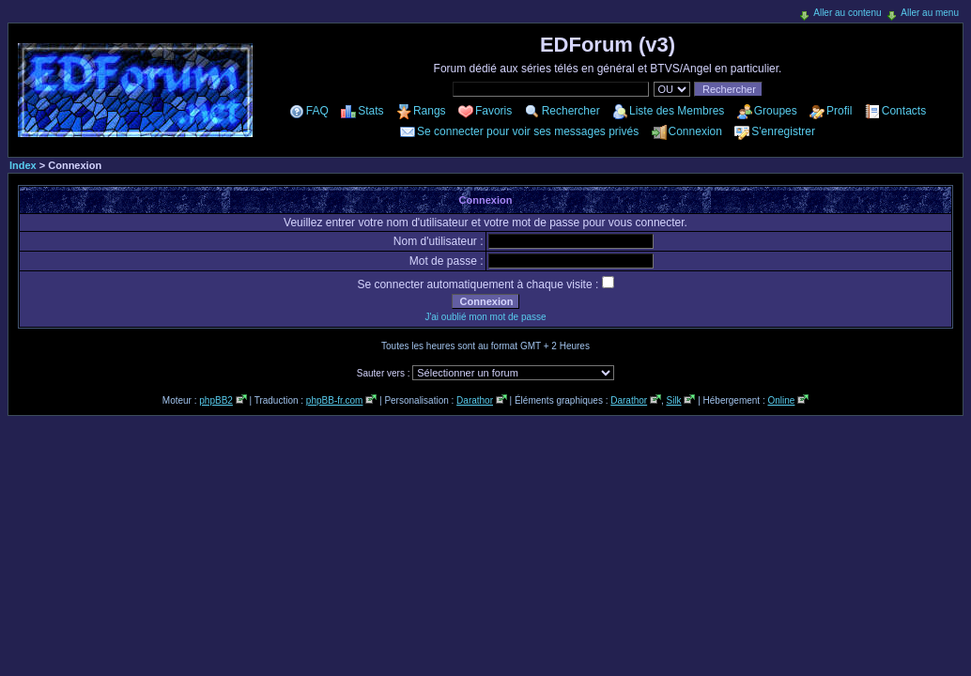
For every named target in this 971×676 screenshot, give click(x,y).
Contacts (904, 110)
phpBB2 (216, 400)
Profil (839, 110)
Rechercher (571, 110)
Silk (673, 400)
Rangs (429, 110)
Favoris (493, 110)
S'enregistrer (783, 131)
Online (780, 400)
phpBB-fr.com (334, 400)
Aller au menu (930, 13)
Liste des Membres (676, 110)
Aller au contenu (847, 13)
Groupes (775, 110)
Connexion (695, 131)
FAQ (317, 110)
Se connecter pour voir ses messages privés (528, 131)
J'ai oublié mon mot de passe (485, 317)
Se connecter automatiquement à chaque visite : (485, 284)
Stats (370, 110)
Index (23, 165)
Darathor (474, 400)
